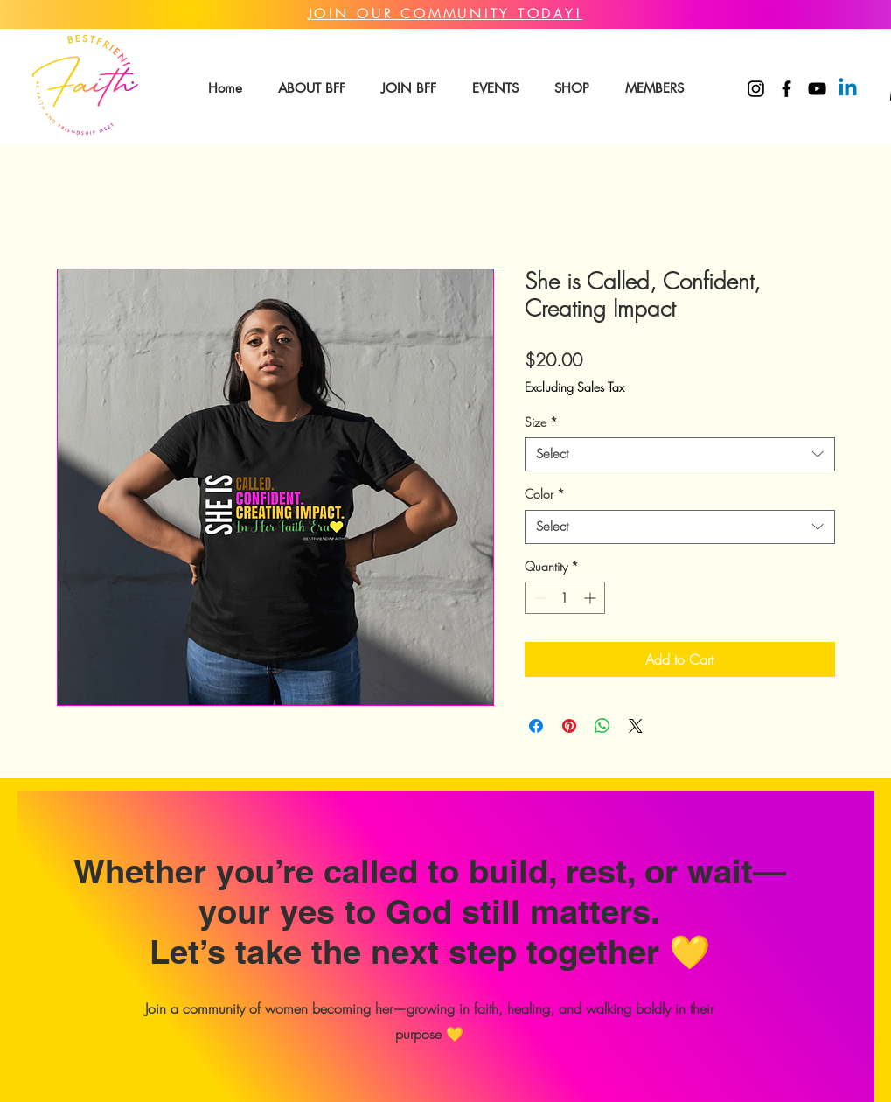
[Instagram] (756, 89)
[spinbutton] (565, 597)
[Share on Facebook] (536, 725)
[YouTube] (817, 89)
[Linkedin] (848, 89)
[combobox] (680, 454)
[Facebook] (786, 89)
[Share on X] (635, 725)
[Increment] (591, 597)
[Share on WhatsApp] (602, 725)
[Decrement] (538, 597)
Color (545, 493)
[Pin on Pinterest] (569, 725)
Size (541, 422)
